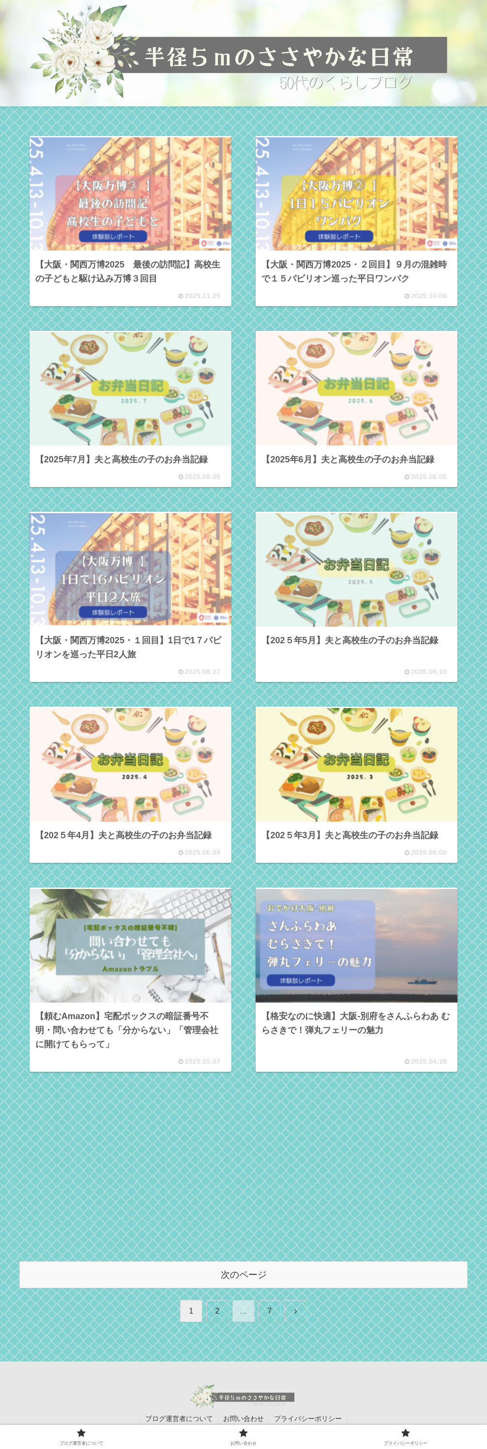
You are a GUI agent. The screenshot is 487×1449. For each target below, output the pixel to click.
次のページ (244, 1275)
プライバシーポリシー (308, 1418)
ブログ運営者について (179, 1418)
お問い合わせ (243, 1418)
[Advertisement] (243, 1180)
